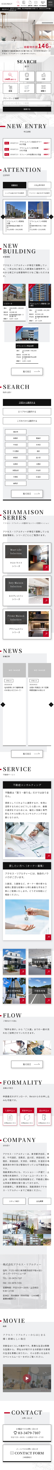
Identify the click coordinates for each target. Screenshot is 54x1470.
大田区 (38, 464)
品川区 (38, 457)
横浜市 (15, 432)
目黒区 (15, 464)
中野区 (15, 477)
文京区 (38, 444)
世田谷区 (16, 470)
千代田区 (16, 451)
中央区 (15, 444)
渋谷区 (38, 470)
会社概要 (39, 1151)
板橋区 (15, 438)
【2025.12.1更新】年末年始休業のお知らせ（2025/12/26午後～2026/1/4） (30, 9)
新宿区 (15, 457)
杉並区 (38, 477)
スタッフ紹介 (14, 1151)
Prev (5, 219)
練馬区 (15, 483)
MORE (27, 371)
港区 (38, 451)
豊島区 (38, 438)
